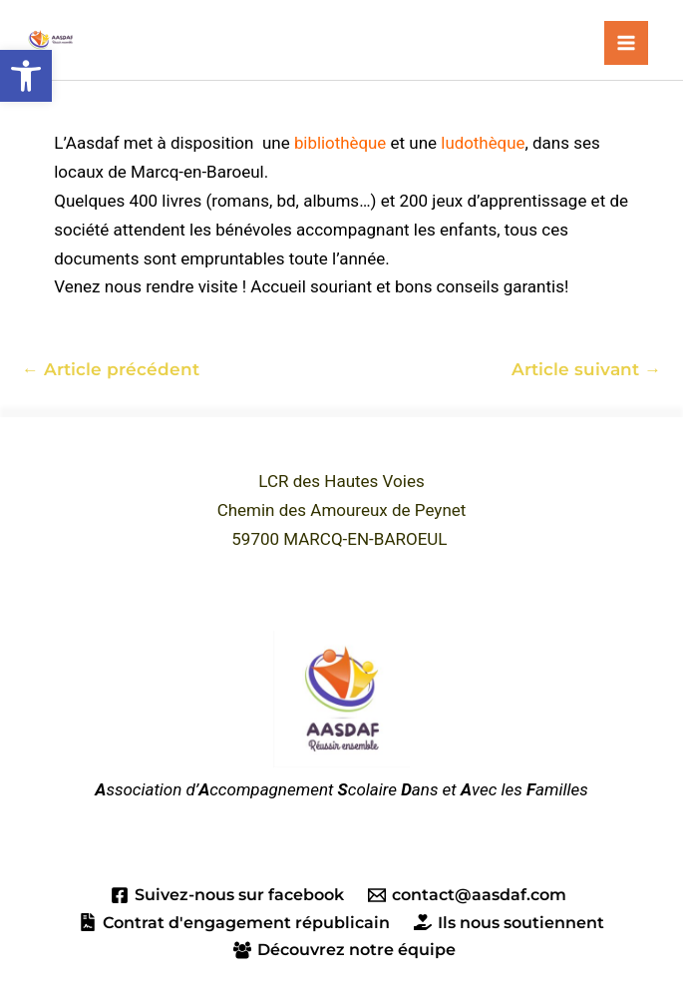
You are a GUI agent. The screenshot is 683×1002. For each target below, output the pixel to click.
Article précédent (110, 369)
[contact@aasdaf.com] (467, 896)
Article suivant (586, 369)
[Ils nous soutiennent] (509, 923)
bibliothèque (340, 143)
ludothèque (484, 143)
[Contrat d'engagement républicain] (234, 923)
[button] (26, 76)
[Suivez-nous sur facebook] (227, 896)
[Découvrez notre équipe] (345, 950)
